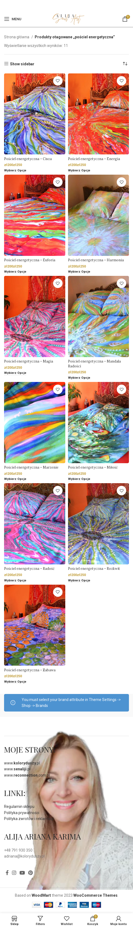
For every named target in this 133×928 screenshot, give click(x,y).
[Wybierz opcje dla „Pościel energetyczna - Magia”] (15, 373)
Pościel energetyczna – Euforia (29, 260)
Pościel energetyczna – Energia (94, 159)
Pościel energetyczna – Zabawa (30, 670)
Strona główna (17, 37)
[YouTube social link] (22, 873)
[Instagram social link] (14, 873)
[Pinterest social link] (69, 5)
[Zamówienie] (125, 64)
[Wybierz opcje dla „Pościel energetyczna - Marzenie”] (15, 479)
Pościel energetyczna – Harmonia (96, 260)
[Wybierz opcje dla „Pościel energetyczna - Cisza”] (15, 171)
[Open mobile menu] (12, 18)
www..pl (22, 763)
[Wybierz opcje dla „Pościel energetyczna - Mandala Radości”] (79, 378)
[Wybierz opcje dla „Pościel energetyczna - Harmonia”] (79, 272)
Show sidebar (22, 64)
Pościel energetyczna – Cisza (28, 159)
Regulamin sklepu (19, 806)
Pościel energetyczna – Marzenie (31, 467)
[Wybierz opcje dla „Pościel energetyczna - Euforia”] (15, 272)
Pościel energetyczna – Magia (28, 361)
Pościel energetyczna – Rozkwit (94, 568)
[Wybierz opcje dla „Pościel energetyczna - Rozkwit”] (79, 581)
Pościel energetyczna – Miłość (93, 467)
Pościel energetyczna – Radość (29, 568)
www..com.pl (27, 775)
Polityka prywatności (21, 813)
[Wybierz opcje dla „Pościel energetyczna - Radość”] (15, 581)
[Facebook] (63, 5)
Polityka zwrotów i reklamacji (29, 819)
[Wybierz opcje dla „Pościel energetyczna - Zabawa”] (15, 682)
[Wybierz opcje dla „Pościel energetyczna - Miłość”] (79, 479)
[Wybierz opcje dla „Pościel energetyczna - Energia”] (79, 171)
